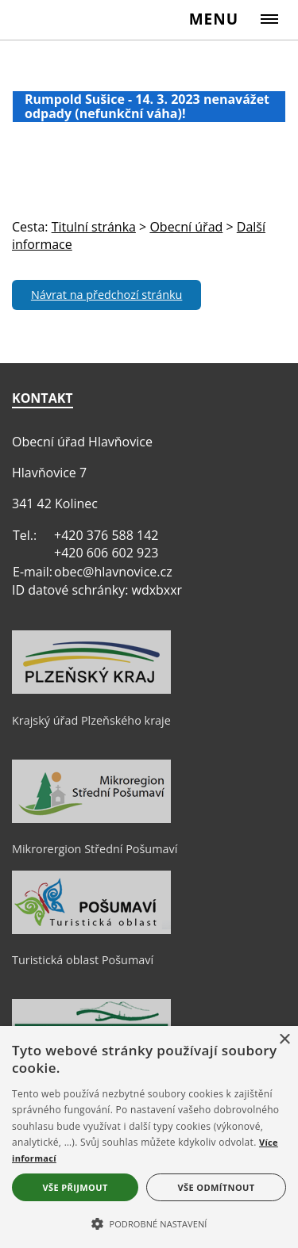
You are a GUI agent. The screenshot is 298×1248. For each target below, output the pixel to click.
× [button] (284, 1040)
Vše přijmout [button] (74, 1187)
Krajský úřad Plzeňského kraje (91, 720)
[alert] (149, 1137)
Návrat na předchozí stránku (106, 294)
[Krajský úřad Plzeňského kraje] (91, 690)
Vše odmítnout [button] (216, 1187)
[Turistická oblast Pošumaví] (91, 930)
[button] (149, 1222)
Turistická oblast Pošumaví (82, 959)
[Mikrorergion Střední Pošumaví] (91, 819)
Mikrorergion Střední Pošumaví (94, 848)
